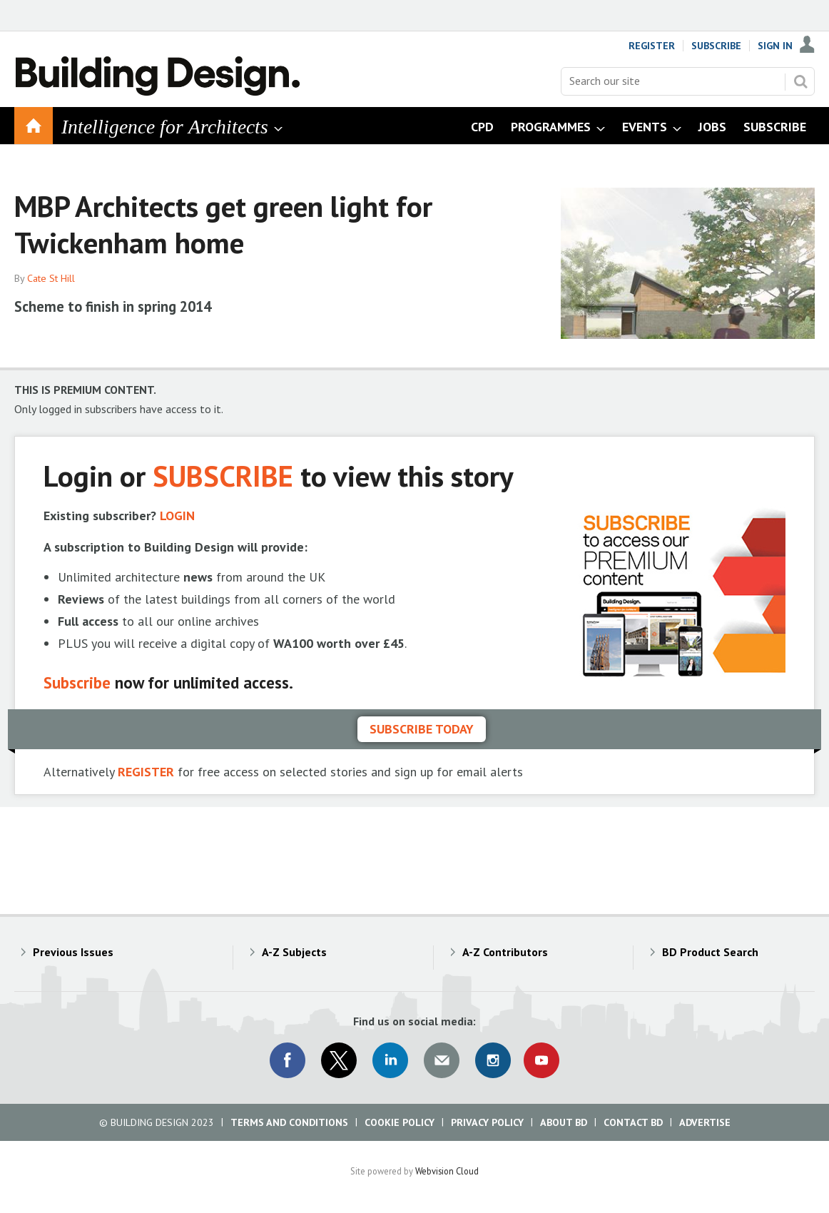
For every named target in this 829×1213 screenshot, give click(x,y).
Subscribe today (422, 729)
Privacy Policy (487, 1122)
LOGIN (177, 515)
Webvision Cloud (447, 1171)
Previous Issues (73, 952)
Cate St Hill (51, 278)
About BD (563, 1122)
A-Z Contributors (505, 952)
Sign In (775, 45)
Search (800, 81)
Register (652, 45)
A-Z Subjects (294, 952)
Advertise (705, 1122)
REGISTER (146, 771)
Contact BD (633, 1122)
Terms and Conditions (289, 1122)
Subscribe (716, 45)
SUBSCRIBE (223, 475)
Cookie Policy (399, 1122)
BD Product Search (710, 952)
